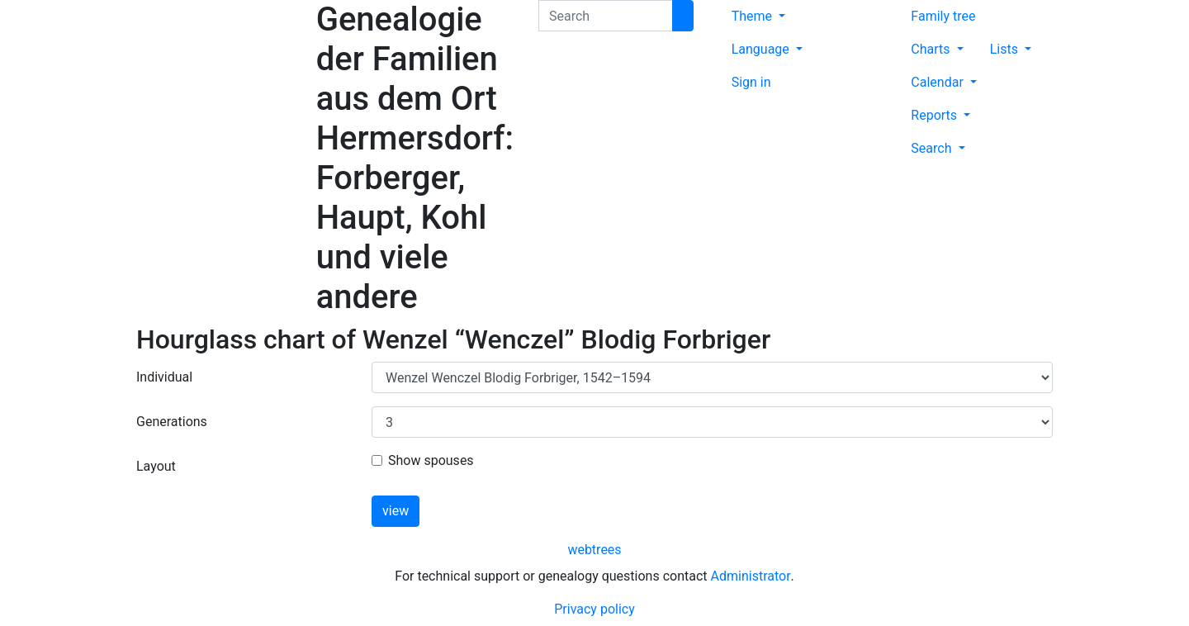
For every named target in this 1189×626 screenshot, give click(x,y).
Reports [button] (935, 115)
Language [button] (762, 49)
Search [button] (933, 148)
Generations (171, 421)
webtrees (594, 549)
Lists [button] (1005, 49)
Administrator (751, 576)
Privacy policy (594, 609)
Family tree (943, 16)
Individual (164, 377)
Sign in (751, 82)
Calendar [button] (938, 82)
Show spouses (431, 460)
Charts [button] (932, 49)
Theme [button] (753, 16)
